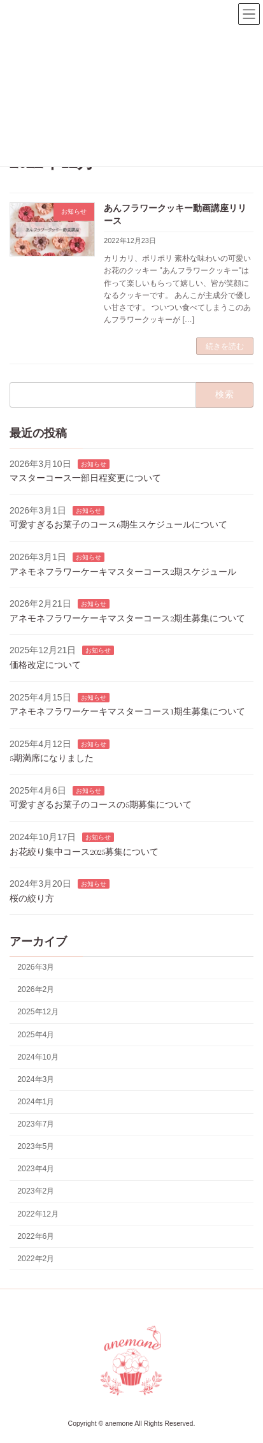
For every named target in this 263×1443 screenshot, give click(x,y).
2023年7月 (35, 1124)
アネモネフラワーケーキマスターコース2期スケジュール (123, 572)
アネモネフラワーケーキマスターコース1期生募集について (127, 711)
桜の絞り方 (32, 898)
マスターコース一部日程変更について (85, 478)
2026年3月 (35, 967)
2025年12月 (38, 1012)
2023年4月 (35, 1169)
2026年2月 (35, 990)
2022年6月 (35, 1236)
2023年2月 (35, 1191)
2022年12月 (38, 1214)
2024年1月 (35, 1101)
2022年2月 (35, 1258)
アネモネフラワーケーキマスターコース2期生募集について (127, 618)
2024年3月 (35, 1079)
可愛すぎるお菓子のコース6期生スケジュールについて (118, 525)
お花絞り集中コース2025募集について (84, 852)
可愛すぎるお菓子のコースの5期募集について (101, 805)
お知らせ (93, 464)
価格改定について (45, 665)
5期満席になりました (52, 759)
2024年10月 (38, 1057)
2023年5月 (35, 1146)
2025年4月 (35, 1034)
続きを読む (225, 346)
